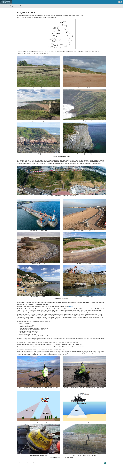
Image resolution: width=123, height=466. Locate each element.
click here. (71, 306)
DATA (15, 2)
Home (7, 6)
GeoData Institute (99, 463)
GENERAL (22, 2)
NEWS (29, 2)
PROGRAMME (37, 2)
